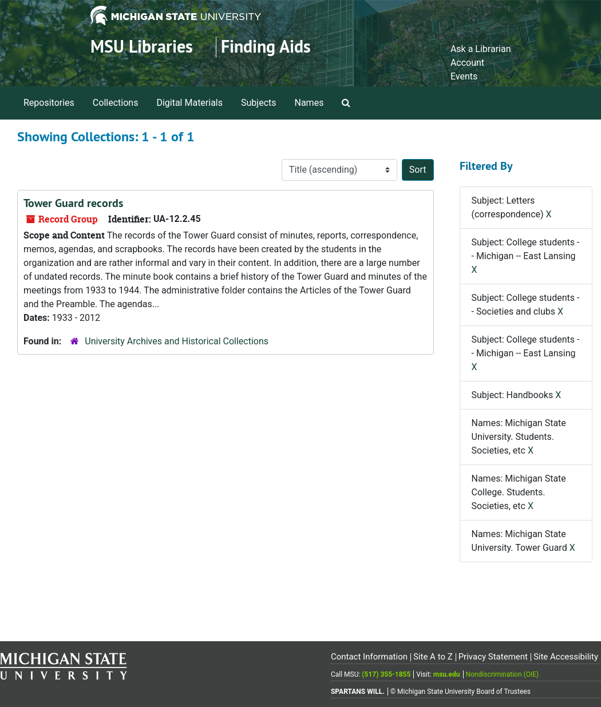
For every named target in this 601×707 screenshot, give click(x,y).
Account (467, 62)
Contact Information (369, 657)
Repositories (48, 102)
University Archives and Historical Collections (176, 341)
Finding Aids (266, 46)
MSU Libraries (141, 46)
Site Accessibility (565, 657)
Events (463, 76)
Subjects (258, 102)
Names (309, 102)
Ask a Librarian (480, 48)
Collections (116, 102)
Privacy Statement (493, 657)
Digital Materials (189, 102)
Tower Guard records (73, 203)
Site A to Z (433, 657)
